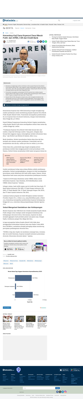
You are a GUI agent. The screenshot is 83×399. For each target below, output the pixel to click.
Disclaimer (57, 395)
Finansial (10, 24)
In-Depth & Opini (44, 24)
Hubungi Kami (63, 395)
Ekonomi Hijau (27, 24)
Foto (64, 380)
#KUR (11, 263)
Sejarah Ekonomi (31, 376)
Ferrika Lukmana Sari (11, 256)
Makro (12, 376)
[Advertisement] (64, 69)
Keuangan (13, 377)
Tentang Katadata (20, 395)
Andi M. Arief (12, 41)
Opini (55, 377)
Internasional (28, 28)
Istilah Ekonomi (31, 379)
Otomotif (51, 24)
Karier (33, 395)
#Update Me (22, 260)
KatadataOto (74, 383)
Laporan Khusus (57, 380)
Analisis (47, 377)
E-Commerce (22, 376)
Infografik (47, 376)
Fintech (21, 377)
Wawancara (56, 379)
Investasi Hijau (40, 379)
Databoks (73, 380)
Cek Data (47, 379)
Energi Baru (39, 376)
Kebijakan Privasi (49, 395)
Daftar (57, 388)
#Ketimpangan (38, 260)
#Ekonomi (6, 263)
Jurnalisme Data (35, 24)
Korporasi (13, 380)
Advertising (28, 395)
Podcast (59, 24)
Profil (29, 377)
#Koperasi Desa (14, 260)
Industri (22, 28)
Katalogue (65, 379)
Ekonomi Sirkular (40, 377)
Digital (14, 24)
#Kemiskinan (30, 260)
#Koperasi (6, 260)
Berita (5, 24)
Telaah (55, 376)
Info (63, 24)
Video (55, 24)
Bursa (12, 379)
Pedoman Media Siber (40, 395)
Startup (21, 379)
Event (72, 381)
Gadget (21, 380)
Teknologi (22, 382)
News (64, 376)
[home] (3, 24)
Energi (33, 28)
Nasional (17, 28)
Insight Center (74, 378)
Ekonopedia (20, 24)
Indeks (72, 376)
